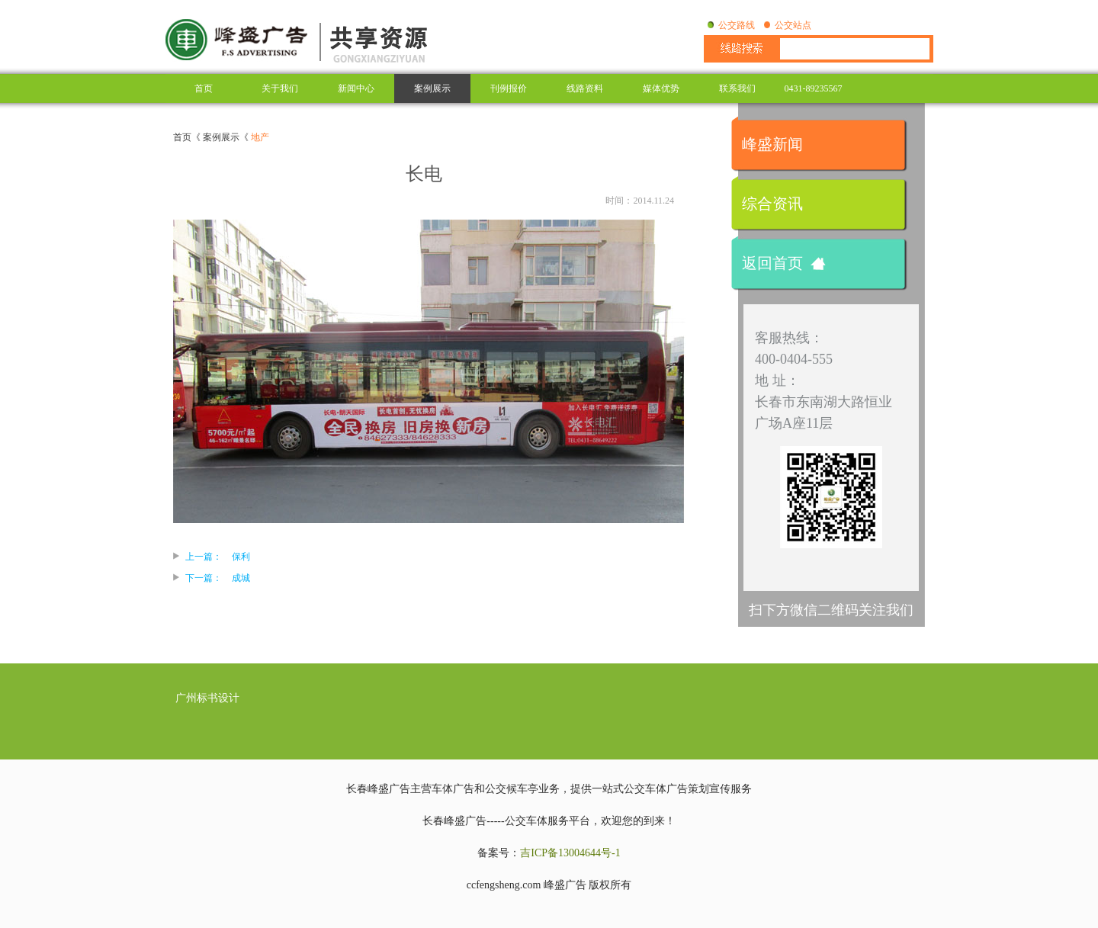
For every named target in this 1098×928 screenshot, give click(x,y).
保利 (241, 556)
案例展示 (432, 88)
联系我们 (737, 88)
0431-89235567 (814, 88)
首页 (203, 88)
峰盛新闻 (772, 144)
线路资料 (585, 88)
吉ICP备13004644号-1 (570, 853)
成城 (241, 578)
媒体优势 (661, 88)
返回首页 (772, 263)
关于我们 (280, 88)
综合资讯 (772, 203)
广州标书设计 (207, 698)
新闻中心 (356, 88)
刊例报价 (508, 88)
